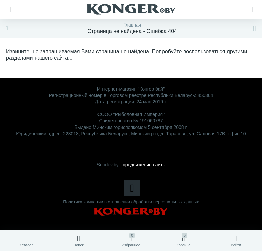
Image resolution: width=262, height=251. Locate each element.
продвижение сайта (144, 164)
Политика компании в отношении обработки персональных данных (131, 201)
